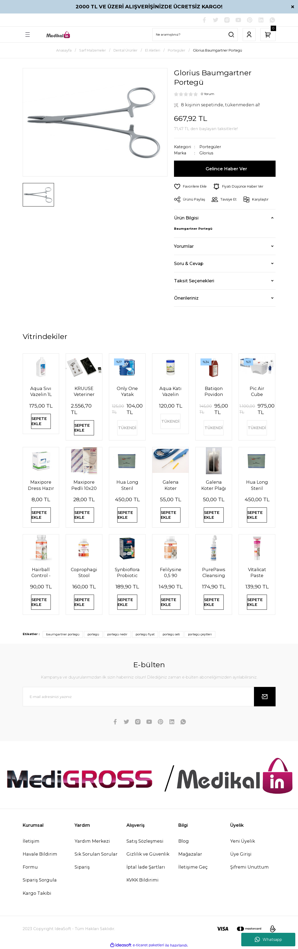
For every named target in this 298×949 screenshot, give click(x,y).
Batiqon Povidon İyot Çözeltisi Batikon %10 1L (213, 391)
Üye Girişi (241, 854)
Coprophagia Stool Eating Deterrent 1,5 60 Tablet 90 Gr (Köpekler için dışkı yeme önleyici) (84, 572)
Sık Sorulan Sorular (96, 854)
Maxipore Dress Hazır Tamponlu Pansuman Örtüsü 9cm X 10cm (41, 485)
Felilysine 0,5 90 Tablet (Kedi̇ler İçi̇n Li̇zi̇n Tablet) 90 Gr (171, 572)
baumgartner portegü (62, 634)
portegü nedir (117, 634)
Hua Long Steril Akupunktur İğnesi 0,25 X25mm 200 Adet (257, 485)
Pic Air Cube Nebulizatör (257, 391)
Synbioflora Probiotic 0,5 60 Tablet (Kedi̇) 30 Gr (127, 572)
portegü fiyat (145, 634)
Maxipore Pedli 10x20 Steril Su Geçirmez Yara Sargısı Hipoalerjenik (84, 485)
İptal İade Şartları (145, 867)
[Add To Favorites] (190, 186)
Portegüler (210, 146)
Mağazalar (190, 854)
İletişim (31, 841)
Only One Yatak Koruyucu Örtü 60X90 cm (127, 391)
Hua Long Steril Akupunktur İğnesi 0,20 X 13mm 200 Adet (127, 485)
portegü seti (171, 634)
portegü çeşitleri (200, 634)
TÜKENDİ (127, 427)
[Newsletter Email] (149, 696)
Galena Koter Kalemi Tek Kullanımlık (170, 485)
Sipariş (82, 867)
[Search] (195, 34)
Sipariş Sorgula (40, 880)
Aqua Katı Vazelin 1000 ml (170, 391)
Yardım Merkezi (92, 841)
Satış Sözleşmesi (144, 841)
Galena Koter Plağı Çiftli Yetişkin (213, 485)
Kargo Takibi (37, 893)
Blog (183, 841)
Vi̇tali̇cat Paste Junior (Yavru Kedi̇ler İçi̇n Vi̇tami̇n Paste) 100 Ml (257, 572)
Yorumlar (184, 246)
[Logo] (58, 34)
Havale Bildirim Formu (40, 860)
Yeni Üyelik (242, 841)
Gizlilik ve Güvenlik (147, 854)
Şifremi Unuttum (249, 867)
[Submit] (265, 696)
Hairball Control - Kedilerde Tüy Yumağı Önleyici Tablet (41, 572)
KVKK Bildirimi (142, 880)
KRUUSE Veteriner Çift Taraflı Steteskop (84, 391)
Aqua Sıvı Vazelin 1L (41, 391)
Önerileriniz (186, 298)
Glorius (206, 153)
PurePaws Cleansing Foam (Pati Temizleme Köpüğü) (213, 572)
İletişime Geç (193, 867)
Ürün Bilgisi (186, 218)
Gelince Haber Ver (226, 168)
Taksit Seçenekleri (194, 280)
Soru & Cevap (188, 263)
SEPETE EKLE (39, 421)
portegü (93, 634)
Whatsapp (268, 940)
